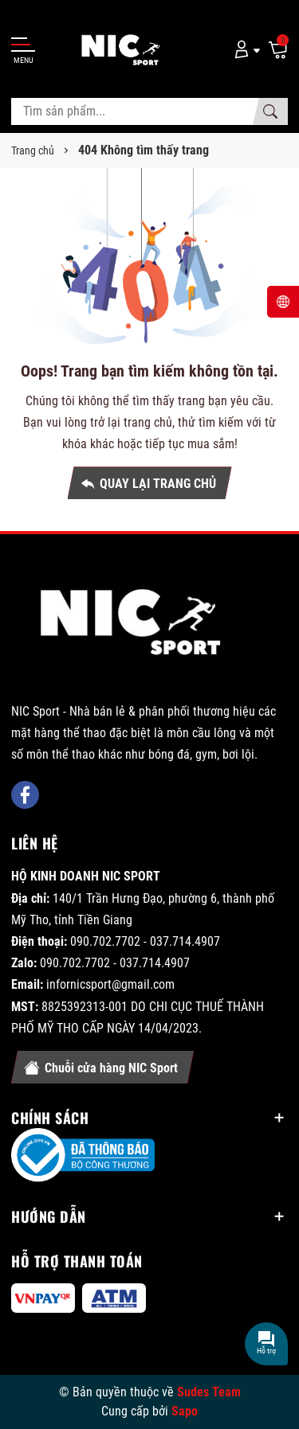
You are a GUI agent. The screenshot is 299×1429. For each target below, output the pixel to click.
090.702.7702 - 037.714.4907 (145, 941)
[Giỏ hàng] (277, 48)
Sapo (184, 1411)
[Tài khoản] (244, 48)
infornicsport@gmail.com (110, 984)
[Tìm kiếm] (270, 111)
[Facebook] (25, 795)
